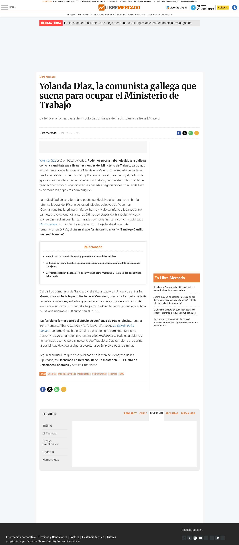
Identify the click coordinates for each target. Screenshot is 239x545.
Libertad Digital (94, 529)
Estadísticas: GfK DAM (36, 541)
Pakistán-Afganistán (188, 1)
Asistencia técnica (93, 537)
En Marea (52, 373)
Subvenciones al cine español (131, 1)
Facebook (184, 537)
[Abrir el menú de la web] (49, 7)
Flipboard (213, 537)
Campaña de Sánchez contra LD (65, 1)
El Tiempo (49, 433)
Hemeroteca (51, 459)
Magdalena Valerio (67, 373)
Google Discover (207, 537)
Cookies (74, 537)
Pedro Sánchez (99, 373)
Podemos (112, 373)
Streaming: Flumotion (56, 541)
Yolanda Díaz (48, 160)
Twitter (190, 537)
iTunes (225, 537)
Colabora (223, 7)
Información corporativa (21, 537)
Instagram (196, 537)
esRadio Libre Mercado (102, 14)
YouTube (201, 537)
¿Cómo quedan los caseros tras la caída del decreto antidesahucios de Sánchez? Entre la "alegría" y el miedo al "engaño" (174, 299)
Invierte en (83, 14)
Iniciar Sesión (234, 7)
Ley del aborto (149, 1)
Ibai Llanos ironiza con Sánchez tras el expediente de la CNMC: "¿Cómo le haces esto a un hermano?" (175, 322)
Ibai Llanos (161, 1)
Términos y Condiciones (52, 537)
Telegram (219, 537)
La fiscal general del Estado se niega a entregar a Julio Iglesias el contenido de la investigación (128, 23)
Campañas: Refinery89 (15, 541)
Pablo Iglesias (84, 373)
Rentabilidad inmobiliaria (160, 14)
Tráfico (47, 425)
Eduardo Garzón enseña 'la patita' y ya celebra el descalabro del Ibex (84, 256)
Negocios (121, 14)
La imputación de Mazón (89, 1)
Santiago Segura (173, 1)
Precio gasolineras (50, 442)
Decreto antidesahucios (109, 1)
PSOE (121, 373)
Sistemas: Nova (73, 541)
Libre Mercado (47, 76)
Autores (111, 537)
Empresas (70, 14)
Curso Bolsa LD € (136, 14)
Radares (48, 451)
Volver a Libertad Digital (176, 7)
